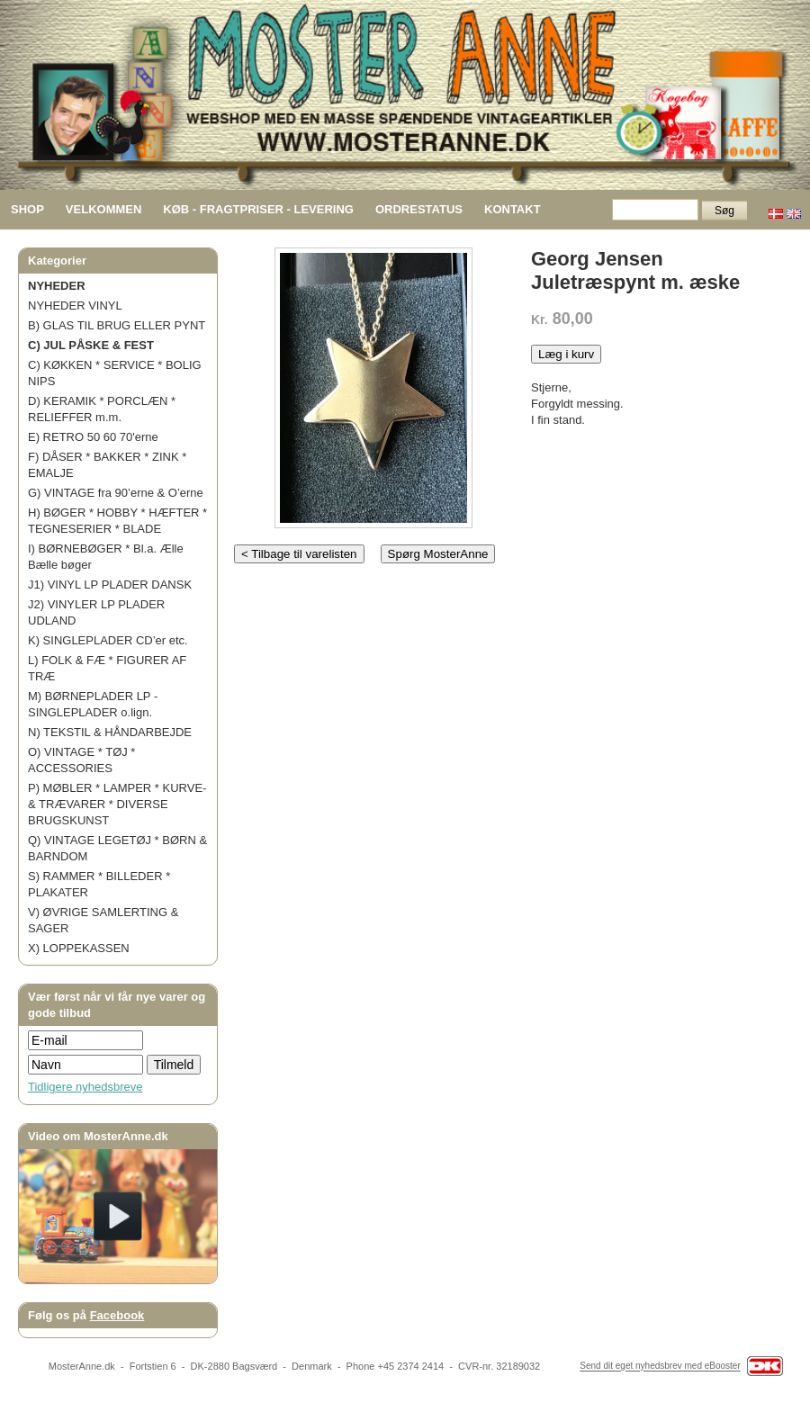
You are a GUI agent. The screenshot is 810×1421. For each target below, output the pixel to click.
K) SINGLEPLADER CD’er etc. (108, 640)
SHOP (27, 209)
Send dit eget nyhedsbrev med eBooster (660, 1367)
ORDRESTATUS (419, 209)
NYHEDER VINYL (75, 305)
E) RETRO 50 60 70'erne (93, 437)
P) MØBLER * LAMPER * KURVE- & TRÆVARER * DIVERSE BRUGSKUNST (117, 804)
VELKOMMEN (104, 209)
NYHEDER (57, 285)
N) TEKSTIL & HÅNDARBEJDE (110, 732)
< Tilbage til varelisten (299, 554)
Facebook (117, 1315)
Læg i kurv (566, 354)
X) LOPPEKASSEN (79, 948)
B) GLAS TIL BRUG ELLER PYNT (116, 325)
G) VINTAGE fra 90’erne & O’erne (115, 492)
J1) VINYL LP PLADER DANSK (110, 584)
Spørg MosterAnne (438, 554)
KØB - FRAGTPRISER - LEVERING (258, 209)
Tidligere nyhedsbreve (85, 1086)
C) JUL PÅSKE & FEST (91, 345)
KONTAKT (512, 209)
